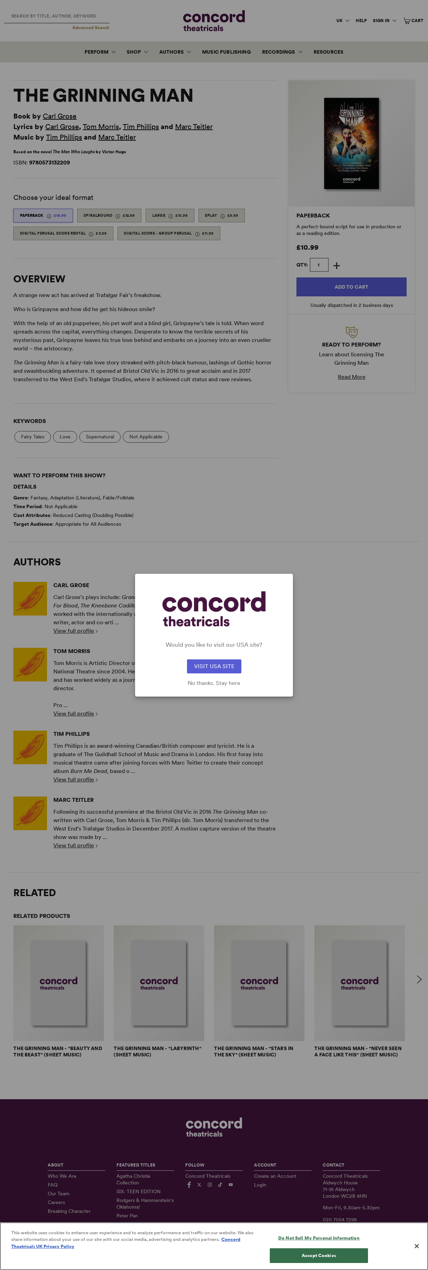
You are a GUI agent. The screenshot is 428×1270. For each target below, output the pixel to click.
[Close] (416, 1256)
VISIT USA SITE (214, 666)
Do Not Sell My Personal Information (319, 1247)
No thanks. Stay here (214, 683)
